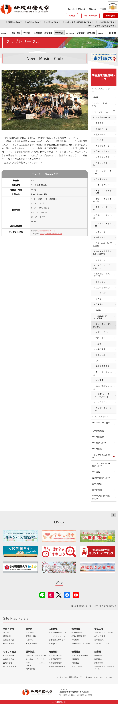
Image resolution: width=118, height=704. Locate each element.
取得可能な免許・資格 (80, 643)
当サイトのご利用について (105, 606)
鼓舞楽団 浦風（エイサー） (101, 275)
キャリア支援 (9, 651)
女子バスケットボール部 (102, 200)
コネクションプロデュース (102, 266)
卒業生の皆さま (53, 22)
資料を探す (99, 662)
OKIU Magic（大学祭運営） (102, 244)
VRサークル (101, 337)
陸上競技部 (101, 237)
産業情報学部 (8, 640)
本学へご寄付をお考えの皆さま (102, 25)
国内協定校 (30, 669)
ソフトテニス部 (103, 157)
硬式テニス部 (102, 128)
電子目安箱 (97, 490)
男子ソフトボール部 (102, 164)
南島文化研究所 (55, 655)
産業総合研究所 (55, 662)
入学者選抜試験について (59, 632)
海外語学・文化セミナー (36, 659)
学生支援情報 (99, 636)
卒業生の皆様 (8, 659)
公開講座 (75, 651)
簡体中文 (82, 9)
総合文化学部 (8, 643)
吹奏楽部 (100, 304)
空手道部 (100, 123)
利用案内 (98, 659)
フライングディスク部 (102, 225)
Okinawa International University (98, 677)
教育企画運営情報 (78, 636)
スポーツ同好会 (103, 184)
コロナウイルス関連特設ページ (69, 677)
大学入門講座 (77, 666)
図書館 (112, 32)
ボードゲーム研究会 (102, 373)
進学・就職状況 (9, 666)
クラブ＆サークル (100, 111)
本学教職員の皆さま (107, 22)
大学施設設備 (98, 431)
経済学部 (6, 636)
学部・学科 (8, 628)
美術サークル (102, 332)
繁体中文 (93, 9)
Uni (97, 360)
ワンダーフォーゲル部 (102, 409)
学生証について (99, 443)
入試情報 (29, 640)
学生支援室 (97, 449)
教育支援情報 (31, 643)
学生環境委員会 (103, 366)
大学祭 (95, 97)
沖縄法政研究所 (55, 659)
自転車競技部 (102, 179)
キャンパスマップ (90, 16)
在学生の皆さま (34, 22)
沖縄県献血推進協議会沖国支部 (102, 252)
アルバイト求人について (101, 104)
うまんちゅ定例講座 (79, 655)
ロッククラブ (101, 402)
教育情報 (75, 628)
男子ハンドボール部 (102, 208)
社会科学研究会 (103, 287)
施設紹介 (98, 655)
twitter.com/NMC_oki (46, 230)
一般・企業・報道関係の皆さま (79, 22)
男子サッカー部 (103, 145)
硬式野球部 (101, 134)
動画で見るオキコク (57, 640)
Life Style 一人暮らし (101, 424)
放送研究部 (101, 354)
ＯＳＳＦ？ (101, 259)
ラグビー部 (101, 231)
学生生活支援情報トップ (103, 77)
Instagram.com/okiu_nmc (51, 233)
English (71, 9)
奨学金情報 (97, 484)
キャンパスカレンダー (101, 90)
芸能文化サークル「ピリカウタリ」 (102, 395)
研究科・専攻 (31, 636)
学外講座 (75, 662)
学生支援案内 (98, 437)
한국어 (103, 9)
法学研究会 (101, 349)
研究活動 (53, 651)
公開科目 (75, 659)
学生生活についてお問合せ (101, 497)
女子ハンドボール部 (102, 216)
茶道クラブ (101, 281)
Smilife (98, 310)
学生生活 (98, 628)
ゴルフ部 (100, 140)
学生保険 (96, 472)
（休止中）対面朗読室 (101, 456)
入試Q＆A (53, 643)
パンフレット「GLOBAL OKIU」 (35, 663)
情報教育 (75, 640)
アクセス (72, 16)
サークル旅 (101, 293)
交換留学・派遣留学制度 (36, 655)
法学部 (6, 632)
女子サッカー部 (103, 151)
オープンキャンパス (57, 636)
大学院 (26, 32)
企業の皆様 (7, 662)
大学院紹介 (30, 632)
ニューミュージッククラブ (102, 325)
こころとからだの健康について (101, 464)
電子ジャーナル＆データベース (104, 667)
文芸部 (99, 343)
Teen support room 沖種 (100, 317)
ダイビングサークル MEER (102, 172)
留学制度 (30, 651)
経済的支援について (101, 478)
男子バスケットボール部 (102, 192)
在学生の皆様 (8, 655)
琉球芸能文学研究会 (102, 387)
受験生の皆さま (15, 22)
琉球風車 (100, 380)
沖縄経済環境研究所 (57, 666)
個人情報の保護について (81, 606)
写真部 (99, 298)
